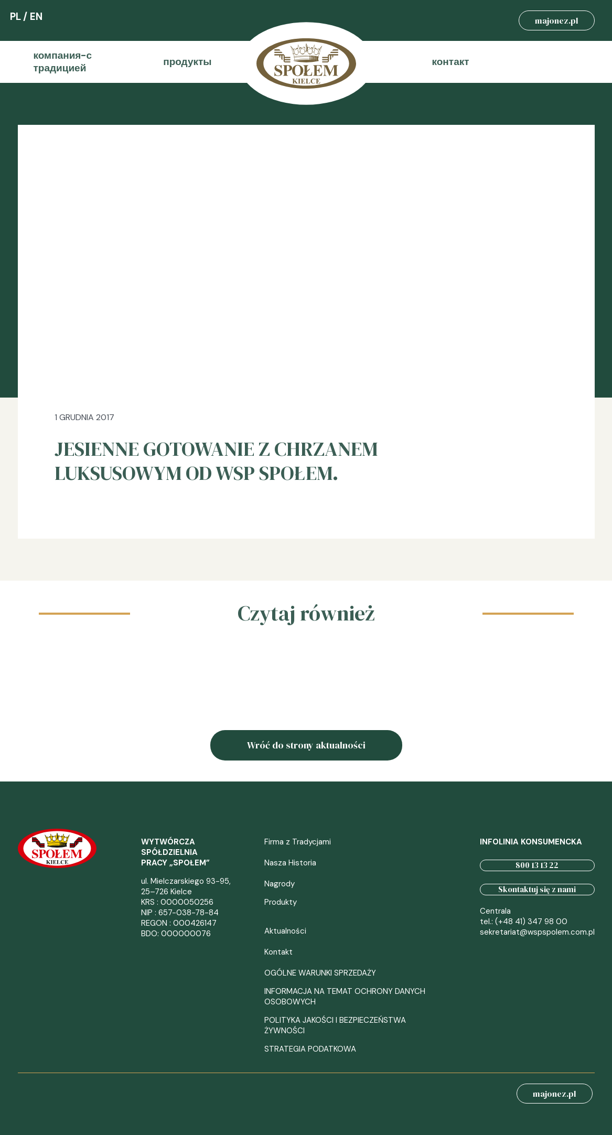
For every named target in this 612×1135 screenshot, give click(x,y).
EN (36, 16)
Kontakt (278, 952)
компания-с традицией (63, 61)
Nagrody (279, 884)
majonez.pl (556, 20)
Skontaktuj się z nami (537, 889)
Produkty (280, 902)
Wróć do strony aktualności (306, 745)
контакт (450, 61)
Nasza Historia (290, 863)
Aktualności (285, 931)
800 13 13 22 (537, 865)
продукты (187, 61)
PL (15, 16)
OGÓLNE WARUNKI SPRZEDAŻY (320, 973)
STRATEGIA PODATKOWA (310, 1049)
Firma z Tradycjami (297, 842)
